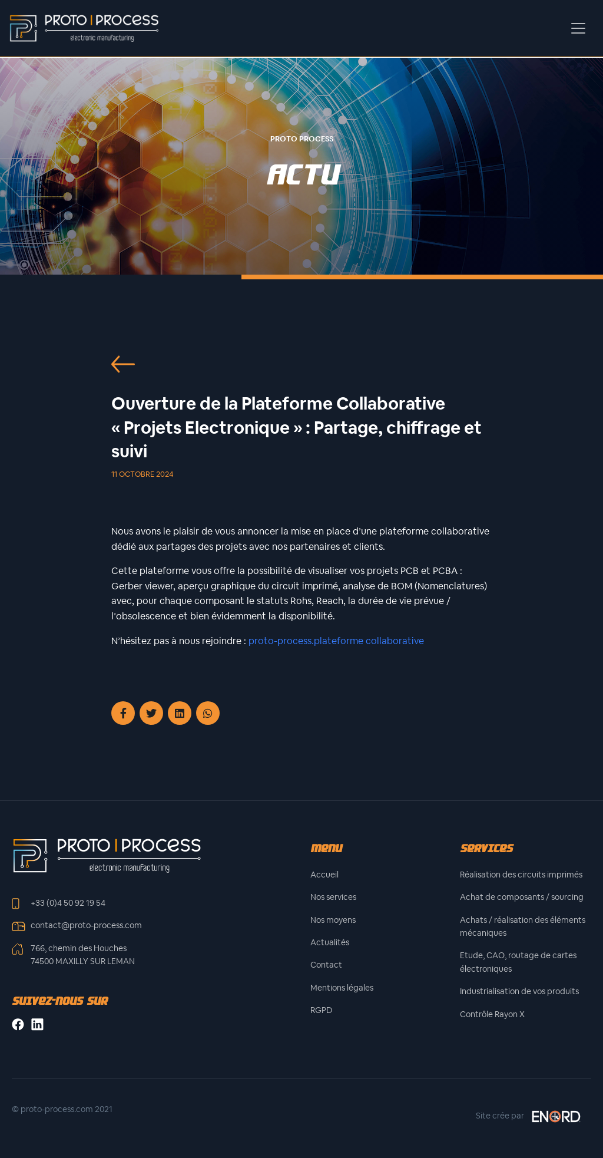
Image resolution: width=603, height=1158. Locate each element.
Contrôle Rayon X (492, 1014)
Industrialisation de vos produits (519, 991)
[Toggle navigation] (578, 28)
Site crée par (529, 1116)
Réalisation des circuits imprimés (521, 874)
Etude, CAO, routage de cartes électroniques (518, 962)
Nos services (333, 897)
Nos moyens (333, 920)
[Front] (106, 855)
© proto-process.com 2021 (62, 1109)
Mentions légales (341, 987)
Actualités (329, 942)
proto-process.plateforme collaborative (336, 641)
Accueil (324, 874)
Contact (326, 964)
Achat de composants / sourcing (522, 897)
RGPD (321, 1010)
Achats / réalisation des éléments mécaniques (522, 926)
